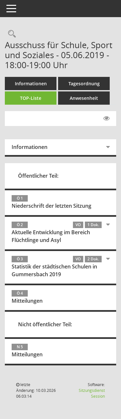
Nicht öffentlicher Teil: (45, 324)
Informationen (31, 83)
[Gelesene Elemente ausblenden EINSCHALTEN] (106, 118)
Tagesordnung (84, 83)
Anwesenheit (84, 98)
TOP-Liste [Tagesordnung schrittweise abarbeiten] (30, 98)
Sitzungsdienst (92, 393)
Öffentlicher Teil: (38, 175)
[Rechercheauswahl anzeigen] (10, 34)
